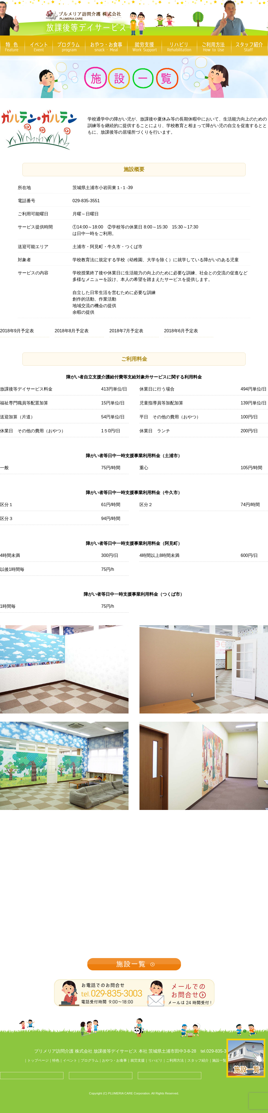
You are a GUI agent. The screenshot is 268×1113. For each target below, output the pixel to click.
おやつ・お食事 (114, 1060)
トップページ (38, 1060)
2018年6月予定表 (181, 330)
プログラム (89, 1060)
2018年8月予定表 (72, 330)
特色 (55, 1060)
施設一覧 (219, 1060)
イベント (70, 1060)
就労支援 (137, 1060)
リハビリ (155, 1060)
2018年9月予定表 (17, 330)
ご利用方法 (175, 1060)
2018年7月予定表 (126, 330)
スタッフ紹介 (198, 1060)
